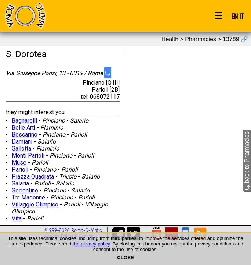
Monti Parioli (28, 155)
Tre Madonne (28, 197)
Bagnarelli (24, 120)
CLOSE (125, 257)
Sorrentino (25, 190)
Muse (19, 162)
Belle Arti (23, 127)
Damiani (22, 141)
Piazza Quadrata (33, 176)
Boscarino (24, 134)
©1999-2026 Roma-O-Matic (73, 230)
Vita (17, 218)
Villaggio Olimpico (35, 204)
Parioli (20, 169)
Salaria (20, 183)
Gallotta (21, 148)
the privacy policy (91, 244)
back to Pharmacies (247, 160)
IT (241, 16)
